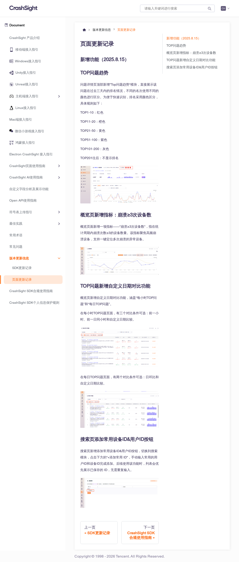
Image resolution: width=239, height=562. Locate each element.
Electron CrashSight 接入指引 (31, 154)
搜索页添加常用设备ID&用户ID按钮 (192, 67)
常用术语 (15, 235)
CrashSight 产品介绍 (24, 38)
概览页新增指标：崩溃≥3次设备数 (191, 53)
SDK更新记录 (22, 268)
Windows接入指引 (28, 61)
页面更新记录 (22, 279)
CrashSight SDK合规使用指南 (31, 291)
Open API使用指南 (23, 200)
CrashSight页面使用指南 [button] (27, 166)
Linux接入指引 (25, 108)
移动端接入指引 (26, 49)
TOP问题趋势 (176, 45)
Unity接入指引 (25, 72)
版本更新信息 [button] (19, 258)
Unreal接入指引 (26, 84)
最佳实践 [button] (15, 223)
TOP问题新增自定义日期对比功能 (190, 60)
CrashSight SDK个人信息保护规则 (34, 302)
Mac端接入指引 (20, 119)
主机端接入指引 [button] (27, 96)
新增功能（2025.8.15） (183, 38)
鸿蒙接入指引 (25, 142)
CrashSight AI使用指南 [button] (26, 177)
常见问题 (15, 246)
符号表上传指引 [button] (20, 212)
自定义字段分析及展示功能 (29, 189)
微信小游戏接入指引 (29, 131)
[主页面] (84, 28)
